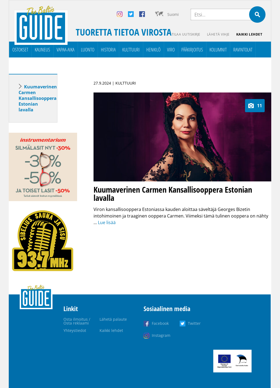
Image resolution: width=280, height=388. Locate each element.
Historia (108, 49)
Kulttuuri (131, 49)
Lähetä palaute (113, 319)
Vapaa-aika (65, 49)
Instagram (161, 335)
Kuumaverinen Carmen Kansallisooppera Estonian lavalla (38, 98)
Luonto (87, 49)
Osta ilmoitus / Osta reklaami (76, 321)
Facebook (160, 323)
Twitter (194, 323)
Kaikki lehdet (249, 34)
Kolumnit (218, 49)
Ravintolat (242, 49)
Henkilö (153, 49)
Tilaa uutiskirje (186, 34)
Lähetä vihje (218, 34)
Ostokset (20, 49)
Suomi (173, 14)
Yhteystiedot (74, 330)
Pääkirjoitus (192, 49)
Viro (171, 49)
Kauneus (42, 49)
